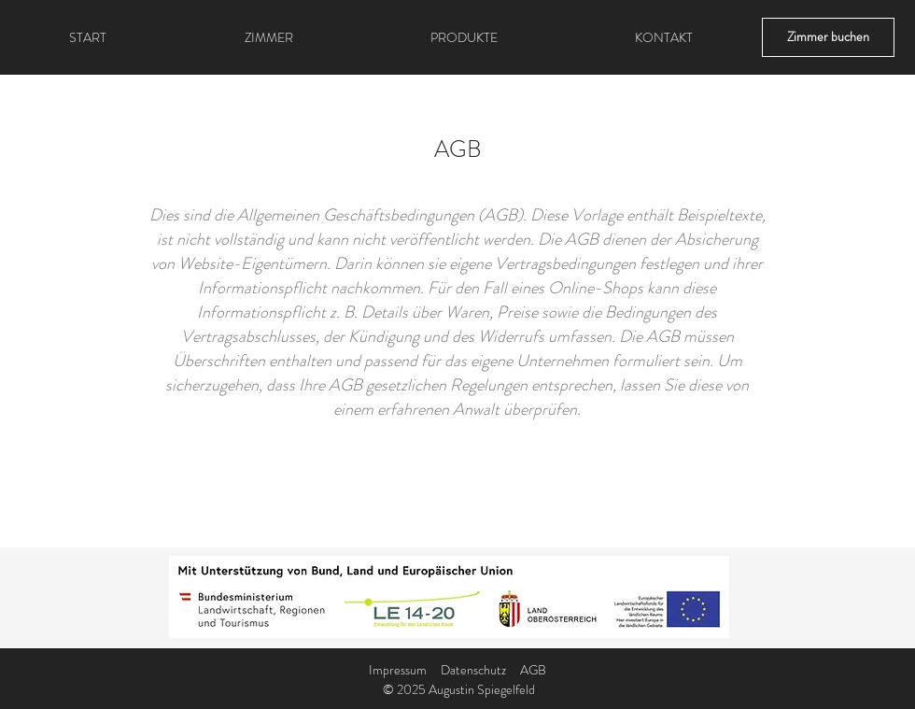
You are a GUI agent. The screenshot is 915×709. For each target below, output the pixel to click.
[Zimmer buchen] (828, 37)
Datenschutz (473, 669)
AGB (533, 669)
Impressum (398, 669)
